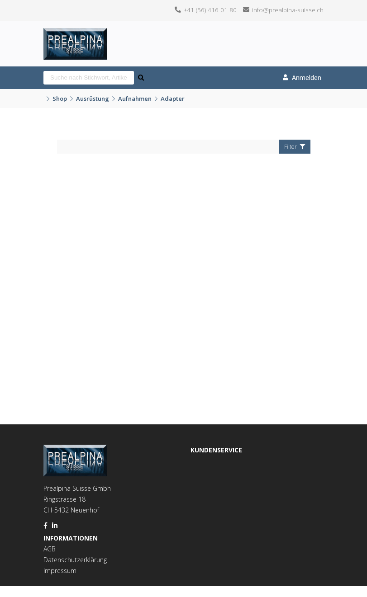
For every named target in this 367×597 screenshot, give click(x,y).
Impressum (59, 570)
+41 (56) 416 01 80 (210, 9)
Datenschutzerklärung (75, 559)
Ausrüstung (92, 98)
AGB (49, 549)
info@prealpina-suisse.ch (288, 9)
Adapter (173, 98)
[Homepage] (75, 34)
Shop (59, 98)
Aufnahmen (135, 98)
